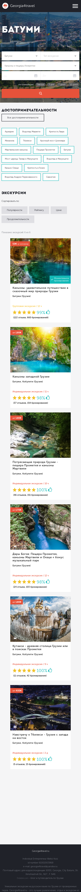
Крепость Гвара (56, 131)
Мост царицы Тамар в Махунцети (21, 159)
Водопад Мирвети (31, 131)
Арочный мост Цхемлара (52, 140)
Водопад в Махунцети (57, 159)
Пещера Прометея (45, 149)
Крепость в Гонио (36, 168)
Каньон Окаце (12, 168)
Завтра (40, 84)
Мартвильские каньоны (16, 149)
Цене (59, 210)
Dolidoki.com (22, 878)
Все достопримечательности (22, 117)
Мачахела (9, 140)
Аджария (9, 131)
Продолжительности (18, 219)
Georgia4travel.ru (40, 851)
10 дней (74, 84)
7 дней (61, 84)
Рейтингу (39, 210)
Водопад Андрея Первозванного (21, 177)
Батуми (67, 149)
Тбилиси (27, 140)
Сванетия (50, 177)
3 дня (51, 84)
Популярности (14, 210)
